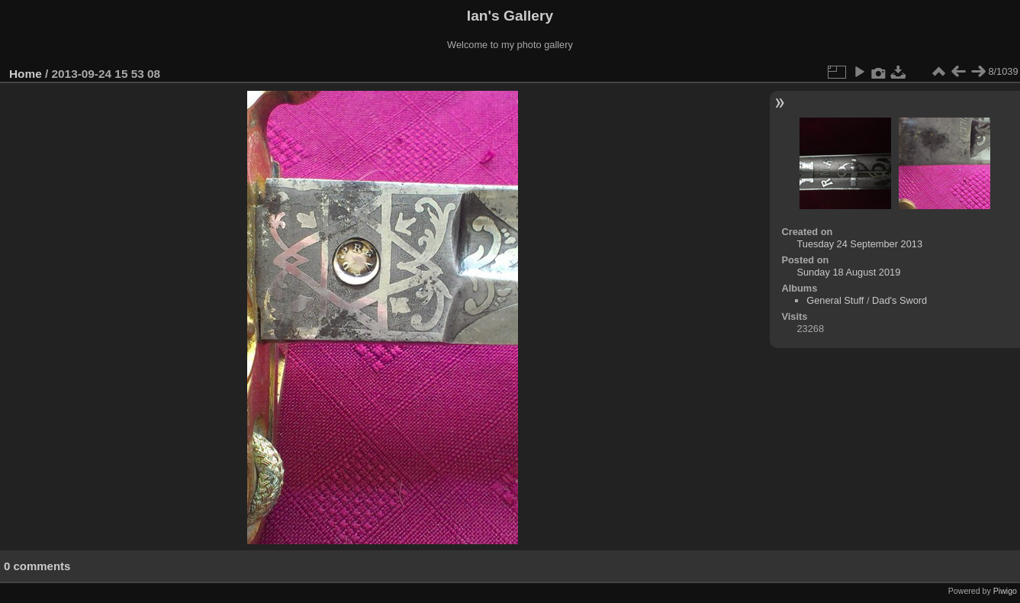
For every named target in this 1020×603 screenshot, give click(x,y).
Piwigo (1005, 590)
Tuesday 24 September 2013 (859, 244)
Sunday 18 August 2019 (848, 272)
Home (25, 73)
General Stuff (835, 300)
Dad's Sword (899, 300)
